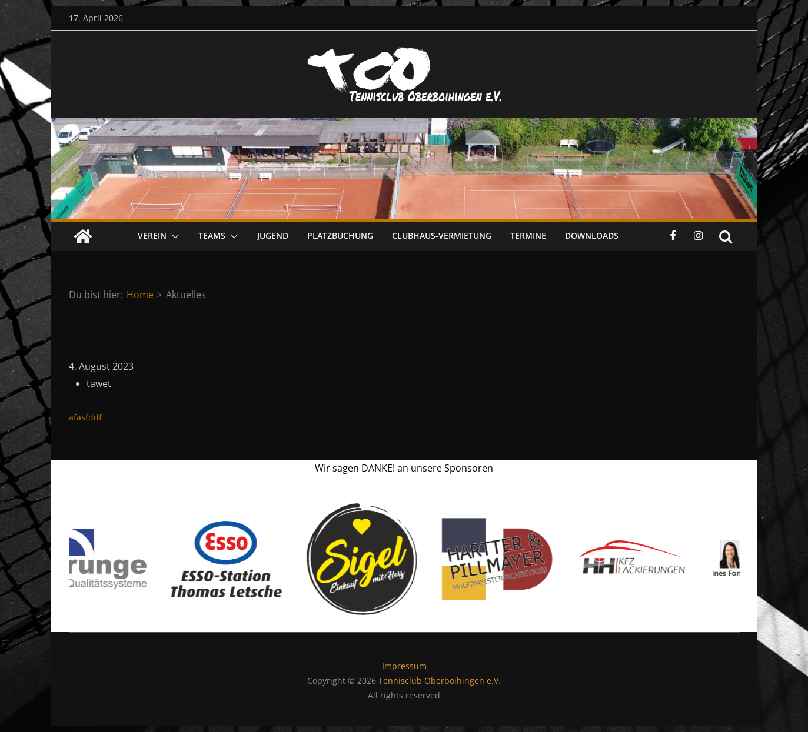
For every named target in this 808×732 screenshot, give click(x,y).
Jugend (272, 235)
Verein (152, 235)
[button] (173, 236)
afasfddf (85, 417)
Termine (528, 235)
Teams (211, 235)
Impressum (404, 665)
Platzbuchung (340, 235)
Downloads (592, 235)
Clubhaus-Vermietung (441, 235)
